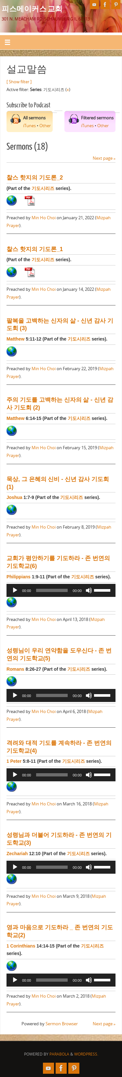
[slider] (51, 590)
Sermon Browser (62, 1024)
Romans (15, 669)
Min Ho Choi (44, 218)
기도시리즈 (43, 188)
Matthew (15, 339)
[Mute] (89, 590)
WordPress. (86, 1054)
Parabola (59, 1054)
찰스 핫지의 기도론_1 (35, 249)
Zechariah (17, 853)
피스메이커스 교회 (32, 8)
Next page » (104, 158)
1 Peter (14, 761)
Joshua (14, 497)
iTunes (29, 125)
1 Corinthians (21, 946)
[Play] (15, 590)
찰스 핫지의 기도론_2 (35, 177)
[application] (61, 590)
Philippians (19, 576)
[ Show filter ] (19, 82)
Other (45, 125)
